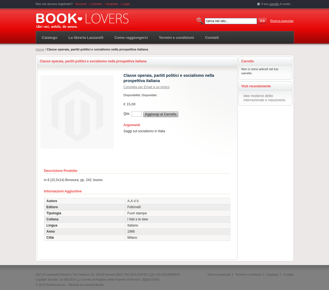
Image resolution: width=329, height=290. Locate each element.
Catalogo (49, 37)
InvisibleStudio (94, 284)
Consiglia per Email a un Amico (147, 87)
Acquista (112, 4)
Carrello (96, 4)
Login (126, 4)
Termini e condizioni (248, 274)
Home (40, 49)
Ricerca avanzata (281, 20)
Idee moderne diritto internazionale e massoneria (264, 98)
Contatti (288, 274)
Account (80, 4)
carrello (274, 4)
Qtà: (127, 114)
